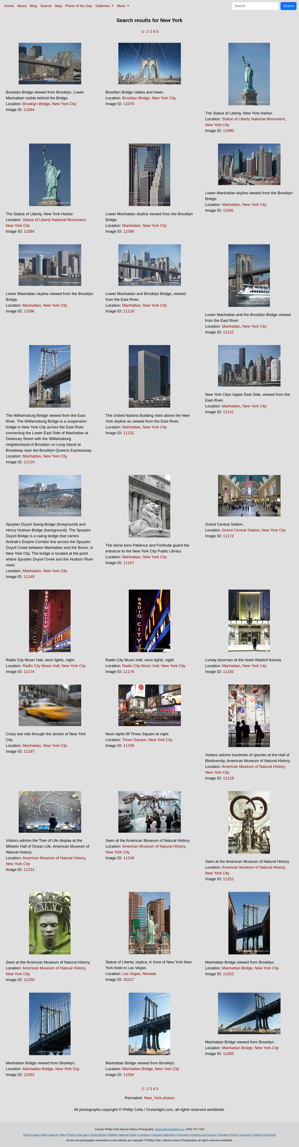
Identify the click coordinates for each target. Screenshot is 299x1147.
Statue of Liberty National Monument (253, 119)
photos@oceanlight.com (169, 1129)
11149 (29, 576)
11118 (128, 311)
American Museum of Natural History (253, 766)
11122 (228, 332)
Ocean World (98, 1134)
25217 (128, 979)
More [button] (121, 6)
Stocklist (223, 1134)
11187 (29, 751)
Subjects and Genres (203, 1134)
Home (9, 6)
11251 (228, 879)
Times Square (134, 740)
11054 (128, 1074)
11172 (228, 536)
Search (46, 6)
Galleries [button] (103, 6)
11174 (29, 671)
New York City (64, 104)
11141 (228, 412)
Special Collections (163, 1134)
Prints (233, 1134)
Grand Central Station (240, 530)
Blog (33, 6)
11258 (29, 979)
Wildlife (112, 1134)
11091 (228, 210)
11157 (128, 563)
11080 (228, 130)
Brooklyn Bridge (36, 104)
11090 (128, 231)
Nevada (149, 973)
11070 (128, 104)
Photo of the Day (78, 6)
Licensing (245, 1134)
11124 (29, 462)
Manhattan (131, 225)
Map (58, 6)
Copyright (270, 1134)
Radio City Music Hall (41, 666)
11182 (228, 671)
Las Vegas (131, 973)
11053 (29, 1074)
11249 (128, 858)
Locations (144, 1134)
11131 (128, 433)
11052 (228, 974)
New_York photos (159, 1098)
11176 (128, 671)
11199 (128, 745)
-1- (143, 31)
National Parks (127, 1134)
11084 (29, 231)
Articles (257, 1134)
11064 (29, 109)
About (21, 6)
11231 (29, 869)
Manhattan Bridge (237, 968)
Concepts (183, 1134)
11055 (228, 1053)
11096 (29, 311)
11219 (228, 778)
